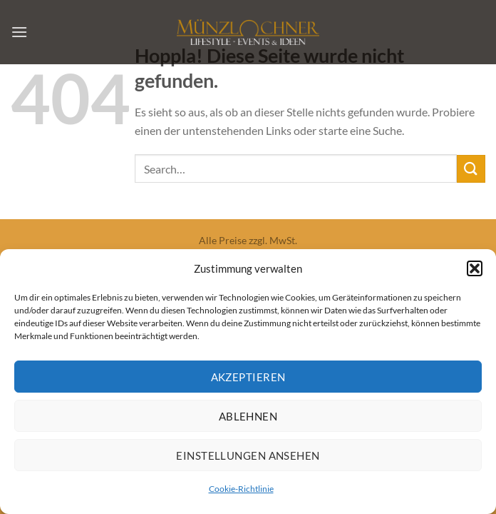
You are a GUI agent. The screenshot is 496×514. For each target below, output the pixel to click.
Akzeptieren (248, 379)
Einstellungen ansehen (247, 457)
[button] (474, 271)
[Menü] (19, 31)
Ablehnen (248, 418)
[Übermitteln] (471, 169)
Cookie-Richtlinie (241, 491)
